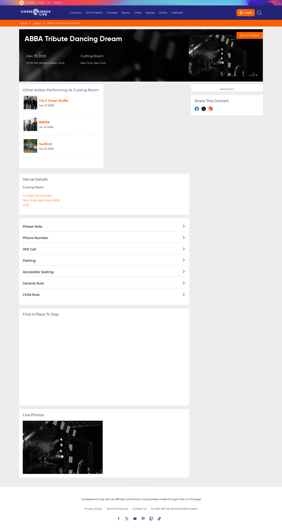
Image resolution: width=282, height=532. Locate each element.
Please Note (32, 227)
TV (49, 2)
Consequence (22, 2)
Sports (126, 12)
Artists (163, 12)
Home (23, 23)
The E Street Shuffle (53, 100)
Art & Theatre (94, 12)
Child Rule (31, 295)
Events (38, 23)
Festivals (177, 12)
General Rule (33, 283)
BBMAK (44, 122)
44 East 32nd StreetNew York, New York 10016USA (41, 200)
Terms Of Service (117, 508)
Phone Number (35, 238)
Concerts (75, 12)
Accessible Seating (38, 272)
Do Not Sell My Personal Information (174, 508)
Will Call (29, 249)
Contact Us (140, 508)
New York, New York (93, 63)
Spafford (45, 144)
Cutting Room (92, 56)
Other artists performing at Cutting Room (61, 90)
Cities (137, 12)
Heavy (57, 2)
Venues (150, 12)
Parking (29, 261)
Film (41, 2)
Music (31, 2)
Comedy (112, 12)
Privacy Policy (93, 508)
